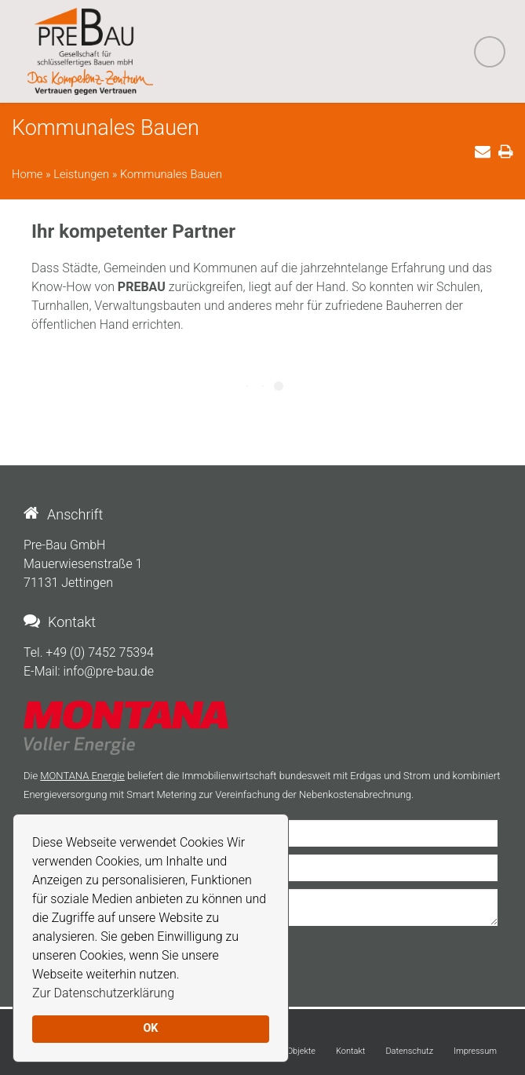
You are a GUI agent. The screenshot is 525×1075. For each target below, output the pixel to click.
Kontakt (350, 1051)
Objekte (301, 1051)
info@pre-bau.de (109, 671)
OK (150, 1028)
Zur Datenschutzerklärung (103, 993)
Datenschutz (409, 1051)
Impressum (475, 1051)
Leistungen (81, 174)
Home (27, 174)
